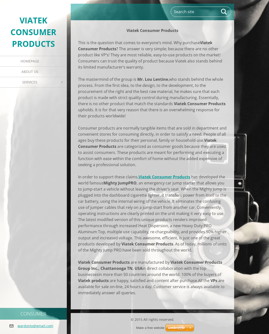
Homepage (29, 61)
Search (224, 11)
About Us (29, 71)
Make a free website (150, 328)
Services (29, 82)
